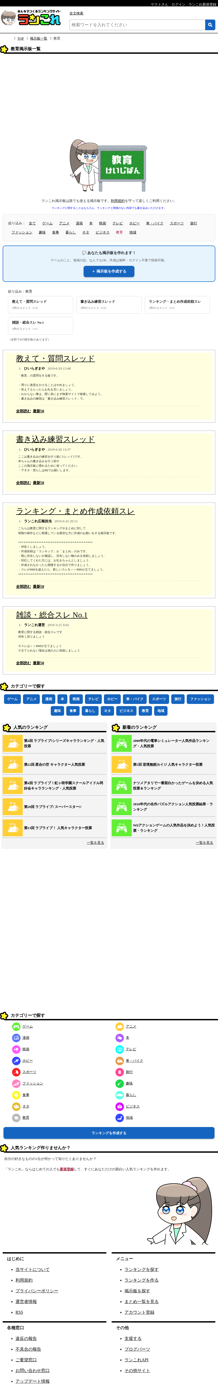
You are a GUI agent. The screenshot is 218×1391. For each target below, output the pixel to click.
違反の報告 (26, 1338)
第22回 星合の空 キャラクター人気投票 (54, 764)
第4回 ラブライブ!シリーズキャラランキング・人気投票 (64, 743)
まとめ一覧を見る (141, 1301)
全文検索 (76, 13)
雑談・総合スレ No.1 (52, 615)
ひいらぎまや (34, 368)
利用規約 (118, 201)
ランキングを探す (141, 1269)
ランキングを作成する (109, 1133)
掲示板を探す (137, 1291)
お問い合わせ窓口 (32, 1370)
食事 (55, 232)
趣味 (42, 232)
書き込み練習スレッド (55, 439)
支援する (133, 1338)
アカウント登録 (139, 1312)
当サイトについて (32, 1269)
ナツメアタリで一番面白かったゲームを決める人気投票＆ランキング (173, 785)
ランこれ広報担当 (38, 521)
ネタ (85, 232)
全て (32, 223)
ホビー (134, 223)
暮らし (70, 232)
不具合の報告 (28, 1349)
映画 (102, 223)
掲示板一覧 (38, 38)
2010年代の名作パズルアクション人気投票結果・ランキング (173, 806)
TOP (20, 38)
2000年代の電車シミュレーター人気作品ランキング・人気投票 (171, 743)
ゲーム (47, 223)
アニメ (64, 223)
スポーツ (177, 223)
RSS (19, 1312)
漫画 (79, 223)
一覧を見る (95, 843)
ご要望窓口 (26, 1360)
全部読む (23, 411)
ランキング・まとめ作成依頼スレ (75, 511)
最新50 (38, 411)
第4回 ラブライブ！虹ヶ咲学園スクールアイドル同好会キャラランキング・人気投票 (63, 785)
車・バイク (155, 223)
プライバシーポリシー (36, 1291)
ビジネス (103, 232)
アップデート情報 (32, 1381)
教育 (145, 711)
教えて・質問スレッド (55, 358)
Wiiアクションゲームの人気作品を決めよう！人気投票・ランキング (174, 828)
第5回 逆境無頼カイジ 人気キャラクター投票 (168, 764)
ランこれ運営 (34, 625)
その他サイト (137, 1370)
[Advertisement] (109, 98)
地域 (132, 232)
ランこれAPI (136, 1360)
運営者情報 (26, 1301)
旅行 (193, 223)
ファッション (21, 232)
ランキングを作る (141, 1280)
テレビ (117, 223)
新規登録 (67, 1169)
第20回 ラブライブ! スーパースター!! (52, 807)
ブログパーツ (137, 1349)
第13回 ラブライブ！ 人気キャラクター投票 (58, 828)
